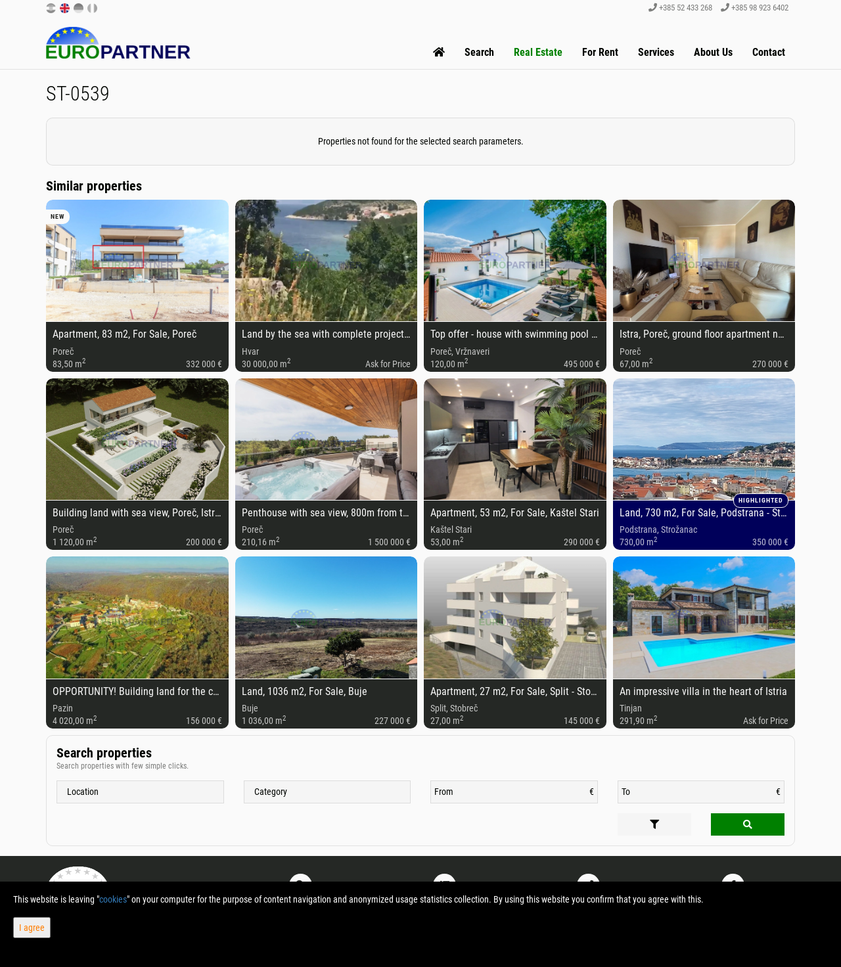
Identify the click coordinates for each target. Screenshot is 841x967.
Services (656, 52)
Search (479, 52)
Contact (768, 52)
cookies (113, 899)
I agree (32, 927)
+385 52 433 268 (680, 7)
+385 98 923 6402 (754, 7)
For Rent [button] (600, 52)
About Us (713, 52)
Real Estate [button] (538, 52)
